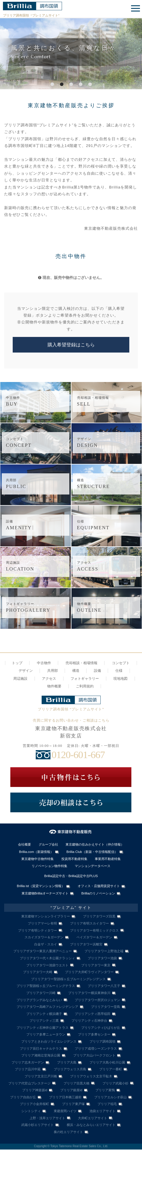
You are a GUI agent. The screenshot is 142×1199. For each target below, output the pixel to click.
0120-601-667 (78, 754)
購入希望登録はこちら (71, 344)
